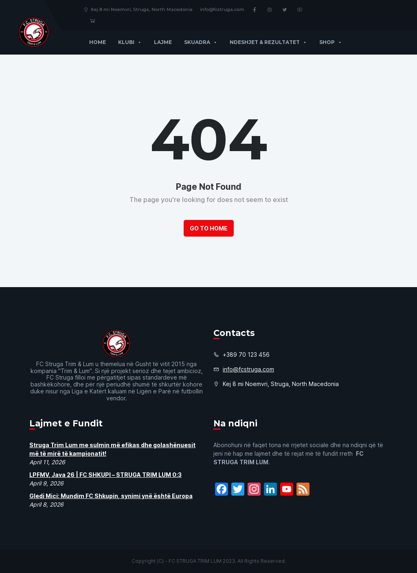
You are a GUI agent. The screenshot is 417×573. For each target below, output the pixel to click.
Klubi (130, 42)
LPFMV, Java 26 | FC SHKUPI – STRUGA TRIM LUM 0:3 (105, 474)
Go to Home (209, 228)
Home (97, 42)
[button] (138, 42)
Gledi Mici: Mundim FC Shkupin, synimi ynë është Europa (111, 495)
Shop (330, 42)
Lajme (163, 42)
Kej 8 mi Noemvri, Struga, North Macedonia (138, 9)
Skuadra (200, 42)
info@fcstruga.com (222, 9)
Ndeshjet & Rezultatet (268, 42)
